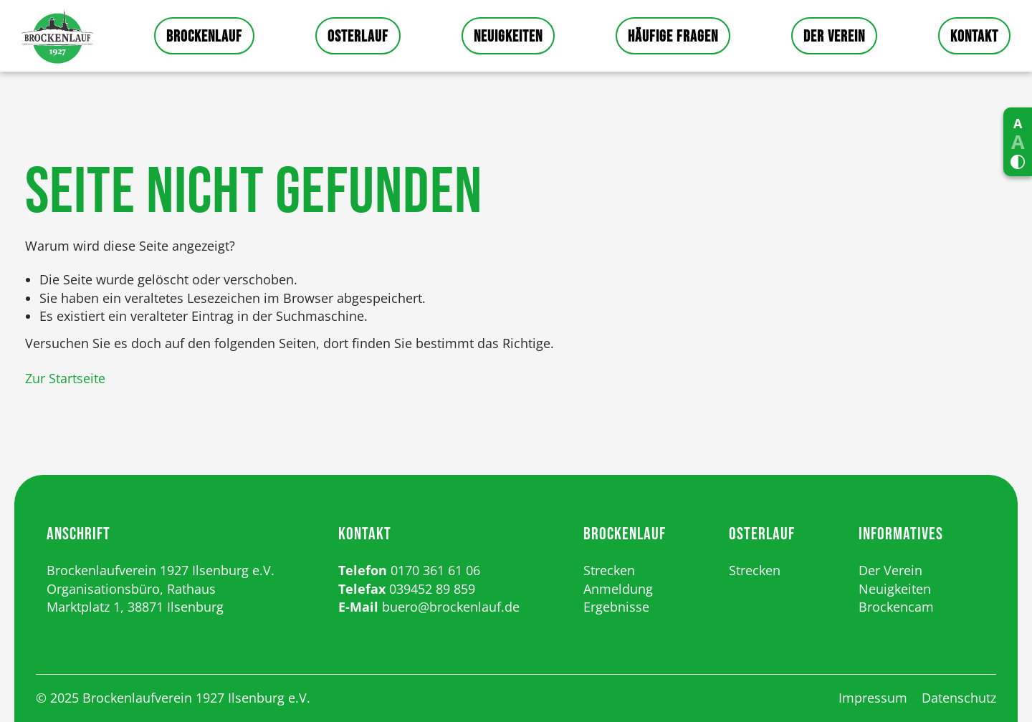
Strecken (609, 570)
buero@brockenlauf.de (451, 606)
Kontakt (974, 37)
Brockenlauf (204, 37)
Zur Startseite (65, 378)
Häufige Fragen (673, 37)
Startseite (57, 36)
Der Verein (834, 37)
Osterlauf (358, 37)
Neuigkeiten (508, 37)
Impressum (872, 697)
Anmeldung (618, 588)
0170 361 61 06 (435, 570)
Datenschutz (959, 697)
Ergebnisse (616, 606)
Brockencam (896, 606)
